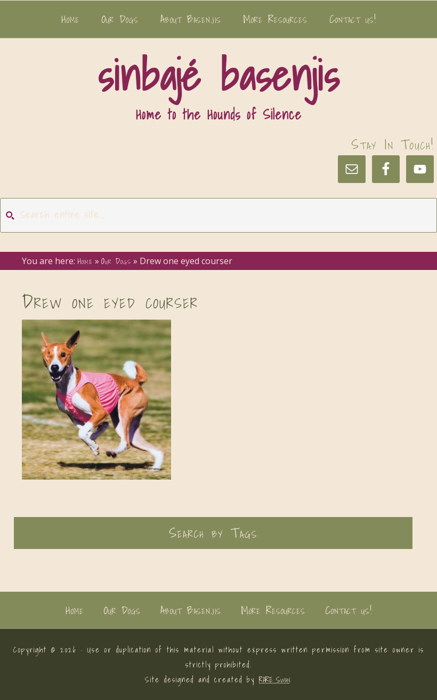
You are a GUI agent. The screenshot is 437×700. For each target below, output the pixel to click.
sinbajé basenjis (218, 75)
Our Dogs (122, 610)
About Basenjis (190, 610)
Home (75, 610)
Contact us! (348, 610)
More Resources (273, 610)
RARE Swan (274, 680)
